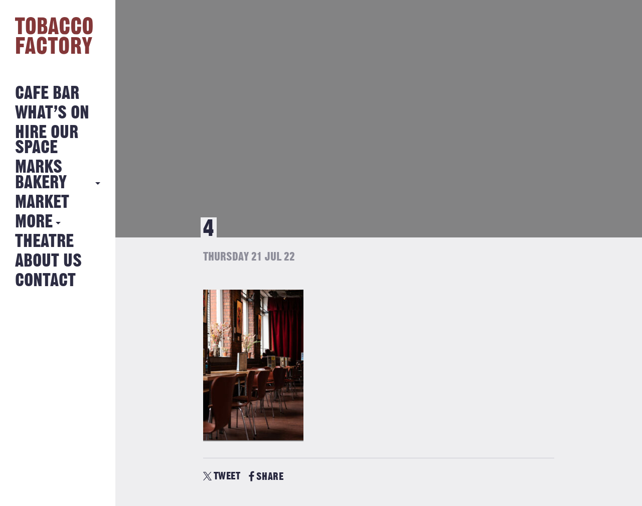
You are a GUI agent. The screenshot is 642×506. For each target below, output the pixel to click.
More (34, 222)
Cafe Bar (47, 93)
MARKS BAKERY (41, 175)
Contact (45, 281)
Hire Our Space (46, 140)
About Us (48, 261)
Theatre (44, 241)
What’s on (52, 113)
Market (42, 202)
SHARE (266, 476)
